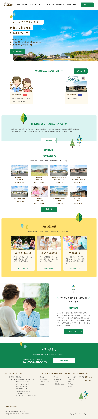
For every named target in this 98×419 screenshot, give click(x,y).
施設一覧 (49, 209)
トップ (6, 373)
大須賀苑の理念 (17, 51)
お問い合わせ (87, 4)
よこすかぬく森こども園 (34, 4)
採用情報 (69, 4)
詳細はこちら (73, 332)
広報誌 (74, 4)
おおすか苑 (24, 4)
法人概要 (18, 4)
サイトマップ (88, 380)
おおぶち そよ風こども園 (48, 4)
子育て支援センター (60, 4)
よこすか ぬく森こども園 (46, 373)
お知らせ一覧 (81, 71)
